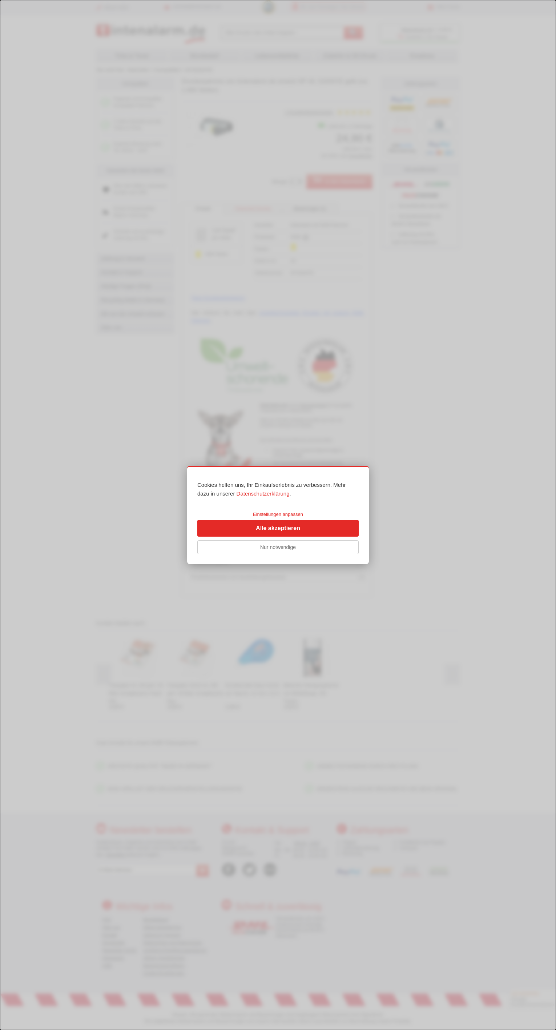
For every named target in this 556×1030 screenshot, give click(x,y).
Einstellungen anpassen (278, 514)
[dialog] (278, 515)
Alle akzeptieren (278, 528)
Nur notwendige (278, 547)
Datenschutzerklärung (263, 493)
